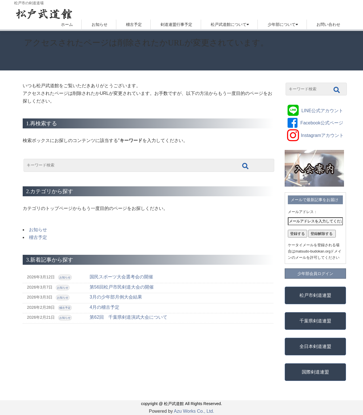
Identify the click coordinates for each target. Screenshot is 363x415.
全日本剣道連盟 (315, 346)
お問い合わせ (328, 24)
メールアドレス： (302, 212)
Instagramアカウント (322, 135)
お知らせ (99, 24)
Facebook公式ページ (321, 122)
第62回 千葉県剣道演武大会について (128, 317)
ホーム (67, 24)
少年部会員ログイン (315, 273)
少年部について (282, 24)
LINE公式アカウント (322, 110)
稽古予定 (134, 24)
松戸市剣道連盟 (315, 295)
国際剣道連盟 (315, 372)
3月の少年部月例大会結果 (116, 297)
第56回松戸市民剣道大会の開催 (122, 287)
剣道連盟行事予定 (176, 24)
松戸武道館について (228, 24)
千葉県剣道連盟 (315, 320)
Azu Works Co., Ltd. (194, 411)
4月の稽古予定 (104, 307)
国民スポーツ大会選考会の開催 (121, 276)
